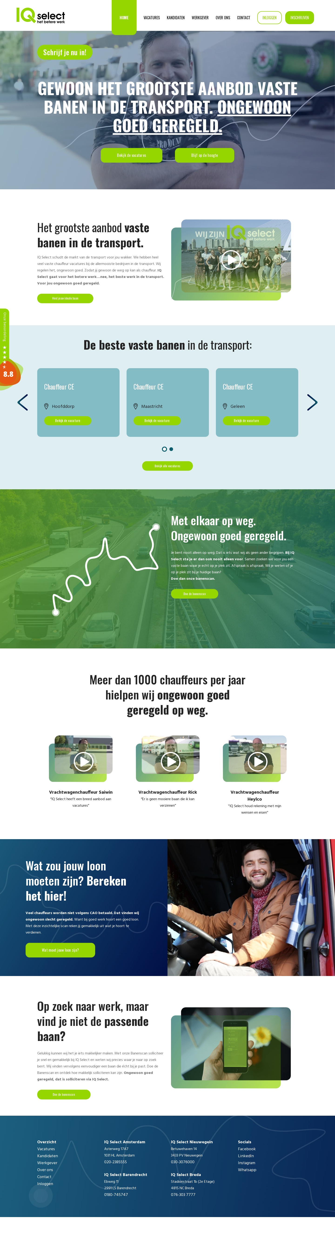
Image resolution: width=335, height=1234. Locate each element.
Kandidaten (176, 17)
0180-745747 (116, 1211)
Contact (243, 17)
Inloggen (269, 17)
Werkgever (200, 17)
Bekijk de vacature (66, 426)
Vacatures (152, 17)
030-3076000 (182, 1179)
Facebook (247, 1166)
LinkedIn (246, 1173)
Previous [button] (22, 408)
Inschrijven (299, 17)
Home (124, 17)
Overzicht (46, 1159)
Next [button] (312, 408)
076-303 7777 (183, 1211)
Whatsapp (247, 1187)
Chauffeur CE (59, 391)
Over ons (223, 17)
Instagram (246, 1180)
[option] (78, 408)
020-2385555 (115, 1179)
